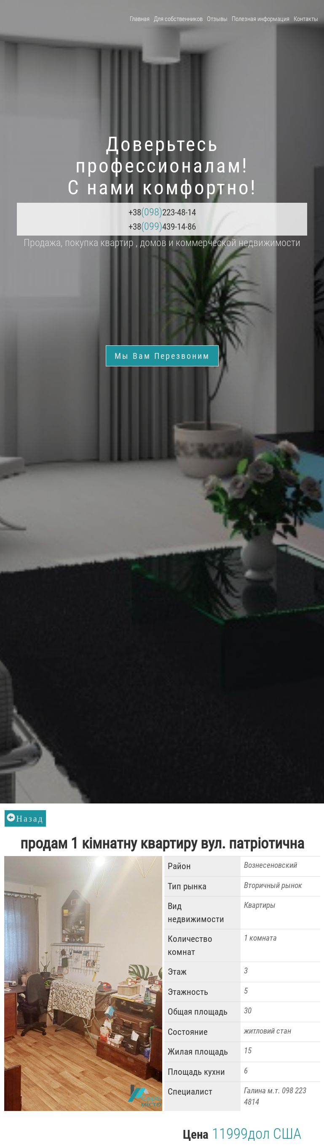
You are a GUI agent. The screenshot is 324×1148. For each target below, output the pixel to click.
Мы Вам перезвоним (162, 356)
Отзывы (217, 19)
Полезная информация (260, 19)
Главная (140, 19)
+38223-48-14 (162, 212)
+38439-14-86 (162, 226)
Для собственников (178, 19)
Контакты (306, 19)
